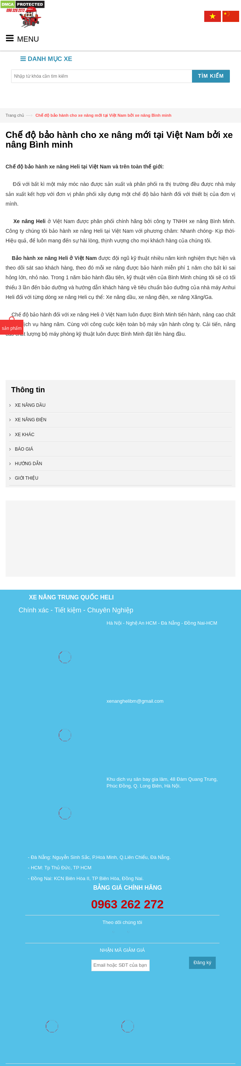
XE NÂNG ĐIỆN (30, 419)
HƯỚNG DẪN (28, 463)
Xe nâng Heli (29, 221)
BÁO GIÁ (24, 449)
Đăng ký (202, 962)
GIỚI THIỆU (26, 478)
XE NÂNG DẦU (30, 405)
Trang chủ (15, 115)
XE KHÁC (25, 434)
